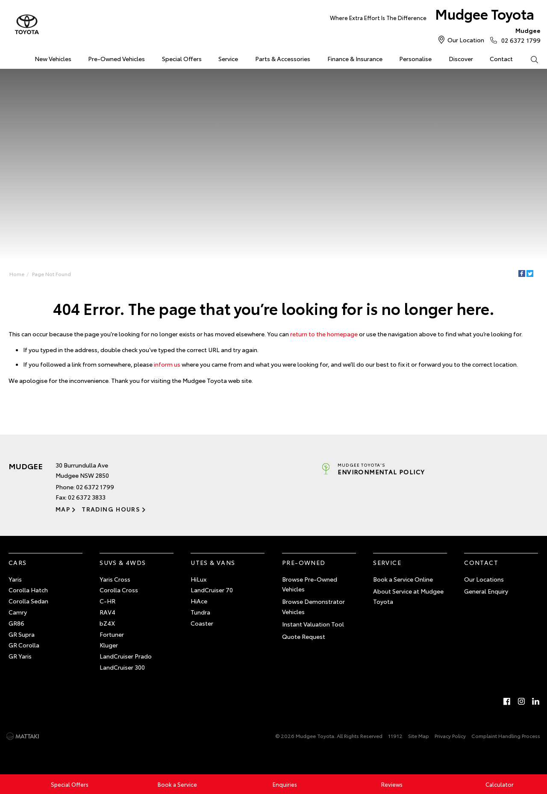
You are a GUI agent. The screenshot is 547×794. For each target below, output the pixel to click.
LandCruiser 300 (122, 667)
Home (9, 57)
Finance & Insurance (354, 58)
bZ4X (107, 623)
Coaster (202, 623)
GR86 (16, 623)
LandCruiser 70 (212, 589)
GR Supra (22, 634)
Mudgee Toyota (432, 15)
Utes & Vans (213, 562)
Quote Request (303, 636)
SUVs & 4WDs (123, 562)
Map (63, 509)
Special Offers (182, 58)
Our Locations (484, 579)
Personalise (415, 58)
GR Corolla (24, 645)
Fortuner (112, 634)
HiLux (198, 579)
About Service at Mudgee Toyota (408, 596)
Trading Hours (111, 509)
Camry (18, 612)
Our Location (465, 39)
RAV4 (107, 612)
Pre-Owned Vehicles (116, 58)
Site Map (418, 735)
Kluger (109, 645)
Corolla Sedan (28, 601)
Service (228, 58)
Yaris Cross (115, 579)
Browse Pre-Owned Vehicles (309, 584)
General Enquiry (486, 591)
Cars (18, 562)
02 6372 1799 (519, 35)
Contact (501, 58)
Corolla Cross (119, 589)
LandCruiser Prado (126, 656)
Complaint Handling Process (505, 735)
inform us (167, 364)
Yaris (15, 579)
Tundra (200, 612)
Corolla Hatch (28, 589)
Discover (461, 58)
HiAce (199, 601)
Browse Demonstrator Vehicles (313, 606)
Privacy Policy (450, 735)
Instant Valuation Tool (313, 624)
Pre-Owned (304, 562)
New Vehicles (53, 58)
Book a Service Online (403, 579)
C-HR (107, 601)
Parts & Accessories (282, 58)
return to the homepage (324, 333)
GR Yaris (20, 656)
